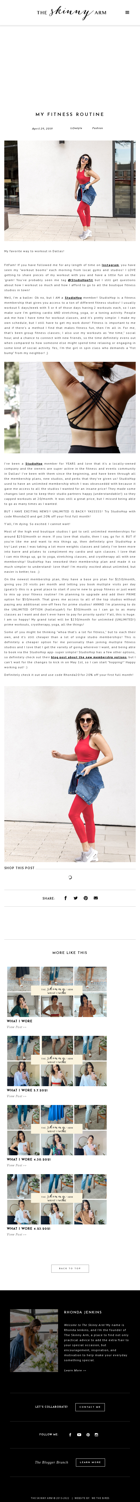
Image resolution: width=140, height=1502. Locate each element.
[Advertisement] (70, 74)
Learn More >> (75, 1370)
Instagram (110, 265)
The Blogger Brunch (51, 1462)
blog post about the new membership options (89, 657)
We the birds (100, 1498)
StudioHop (73, 297)
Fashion (97, 128)
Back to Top (70, 1268)
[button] (127, 12)
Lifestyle (76, 128)
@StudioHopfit (80, 280)
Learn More (90, 1462)
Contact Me (90, 1407)
